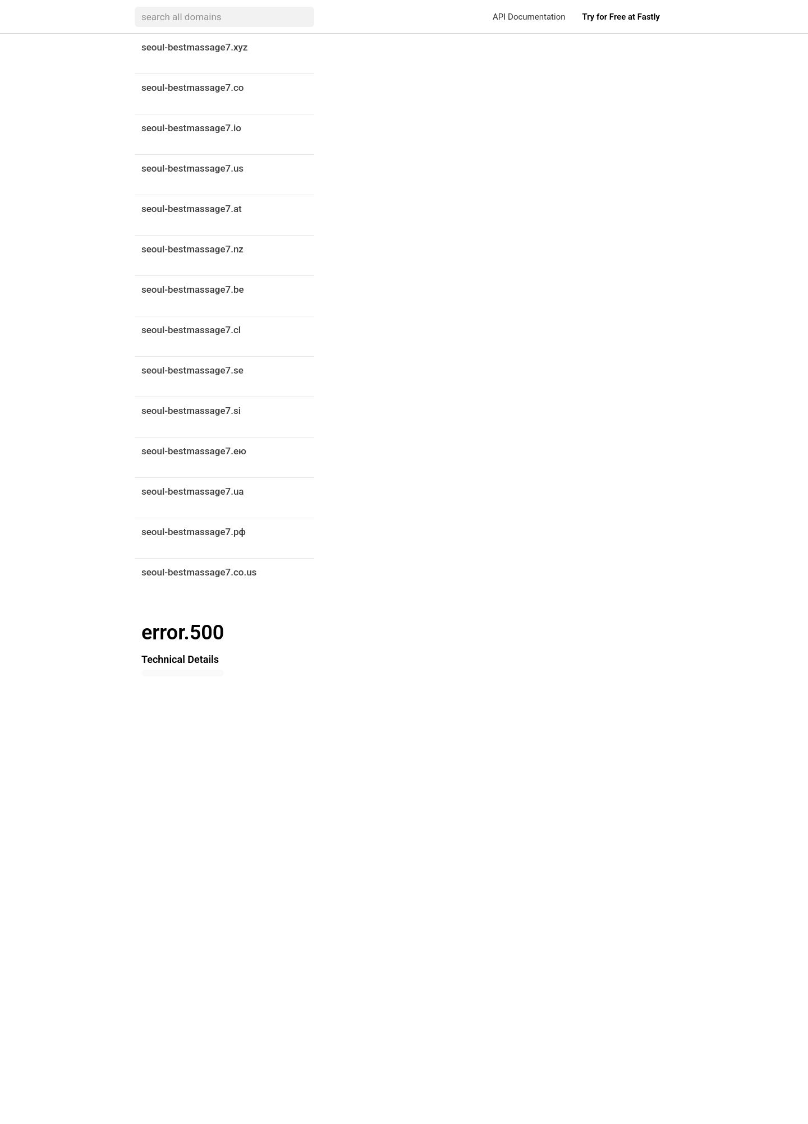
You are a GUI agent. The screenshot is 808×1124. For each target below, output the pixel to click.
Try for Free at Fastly (621, 17)
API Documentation (529, 17)
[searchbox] (224, 17)
